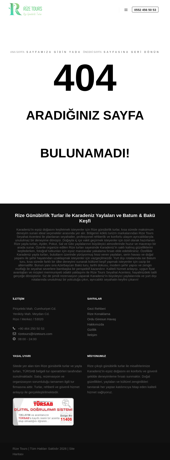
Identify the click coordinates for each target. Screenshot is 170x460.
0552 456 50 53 (145, 10)
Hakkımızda (95, 324)
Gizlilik (91, 329)
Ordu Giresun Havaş (101, 319)
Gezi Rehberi (96, 308)
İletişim (92, 335)
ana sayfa (17, 52)
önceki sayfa (92, 52)
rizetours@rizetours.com (32, 333)
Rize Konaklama (98, 314)
